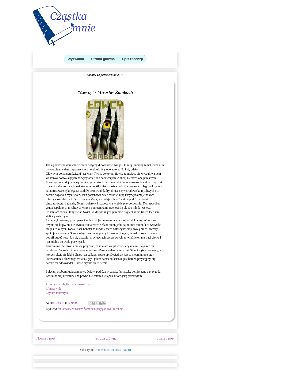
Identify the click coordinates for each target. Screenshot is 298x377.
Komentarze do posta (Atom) (113, 349)
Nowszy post (45, 338)
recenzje (118, 308)
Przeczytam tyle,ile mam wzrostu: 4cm (69, 284)
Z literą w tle (53, 288)
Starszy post (165, 338)
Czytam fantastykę (57, 292)
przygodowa (104, 308)
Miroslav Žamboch (83, 308)
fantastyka (64, 308)
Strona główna (106, 338)
